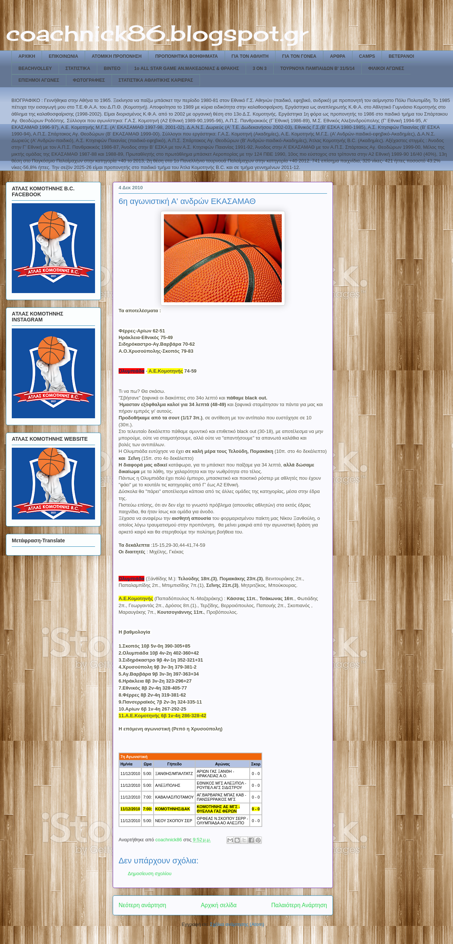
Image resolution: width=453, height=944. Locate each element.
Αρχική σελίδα (218, 905)
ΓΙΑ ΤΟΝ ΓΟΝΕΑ (299, 56)
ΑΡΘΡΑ (337, 56)
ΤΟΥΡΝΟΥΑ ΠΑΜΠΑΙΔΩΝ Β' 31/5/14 (317, 68)
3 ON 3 (260, 68)
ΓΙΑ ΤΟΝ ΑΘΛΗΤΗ (250, 56)
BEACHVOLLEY (35, 68)
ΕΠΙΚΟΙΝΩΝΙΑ (63, 56)
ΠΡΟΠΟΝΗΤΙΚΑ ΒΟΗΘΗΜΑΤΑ (186, 56)
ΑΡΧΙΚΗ (26, 56)
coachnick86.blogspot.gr (157, 33)
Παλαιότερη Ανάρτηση (299, 905)
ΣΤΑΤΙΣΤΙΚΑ (78, 68)
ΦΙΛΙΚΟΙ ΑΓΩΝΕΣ (386, 68)
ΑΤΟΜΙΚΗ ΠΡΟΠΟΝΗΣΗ (116, 56)
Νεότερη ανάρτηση (142, 905)
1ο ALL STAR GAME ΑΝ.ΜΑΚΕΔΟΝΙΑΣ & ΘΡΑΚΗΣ (186, 68)
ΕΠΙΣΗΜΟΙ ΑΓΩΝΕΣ (38, 80)
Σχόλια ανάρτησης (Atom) (237, 924)
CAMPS (367, 56)
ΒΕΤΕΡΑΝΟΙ (401, 56)
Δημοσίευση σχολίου (150, 873)
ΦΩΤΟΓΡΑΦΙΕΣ (89, 80)
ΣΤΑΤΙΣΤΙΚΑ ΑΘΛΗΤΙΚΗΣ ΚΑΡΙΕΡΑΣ (156, 80)
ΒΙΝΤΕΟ (112, 68)
